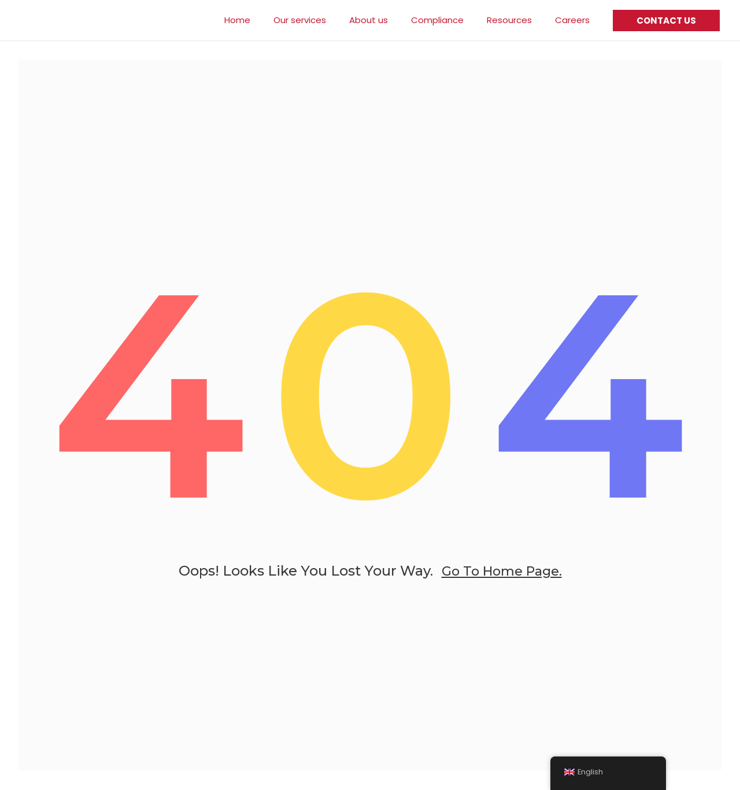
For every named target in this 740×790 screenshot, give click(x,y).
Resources (518, 20)
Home (269, 20)
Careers (575, 20)
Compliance (452, 20)
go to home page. (501, 581)
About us (388, 20)
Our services (325, 20)
